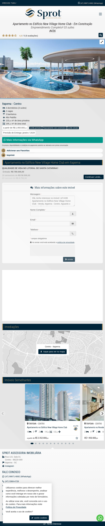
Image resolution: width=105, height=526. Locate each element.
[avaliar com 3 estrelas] (9, 35)
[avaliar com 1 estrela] (3, 35)
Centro (18, 103)
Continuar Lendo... (93, 177)
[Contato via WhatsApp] (100, 518)
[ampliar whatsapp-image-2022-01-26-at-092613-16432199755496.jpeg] (52, 68)
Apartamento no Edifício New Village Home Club (42, 24)
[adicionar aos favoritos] (77, 438)
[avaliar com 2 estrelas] (6, 35)
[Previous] (26, 402)
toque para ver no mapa (52, 351)
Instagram (9, 466)
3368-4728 (12, 481)
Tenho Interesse (52, 524)
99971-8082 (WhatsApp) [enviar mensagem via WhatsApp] (92, 3)
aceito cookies (39, 518)
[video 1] (52, 295)
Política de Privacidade (16, 507)
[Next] (79, 402)
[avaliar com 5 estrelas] (15, 35)
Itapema (6, 103)
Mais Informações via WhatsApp (24, 139)
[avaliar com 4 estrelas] (12, 35)
